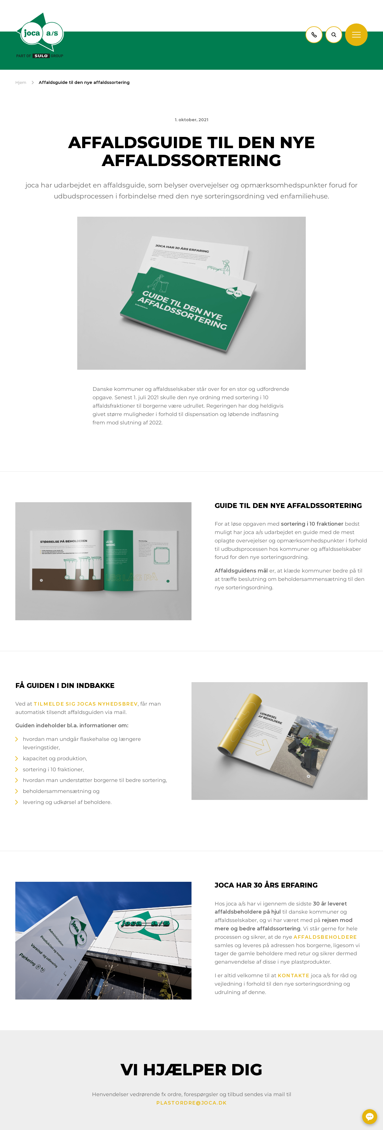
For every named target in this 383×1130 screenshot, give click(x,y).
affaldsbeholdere (325, 937)
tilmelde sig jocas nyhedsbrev (86, 704)
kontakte (294, 975)
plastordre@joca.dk (191, 1103)
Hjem (20, 82)
